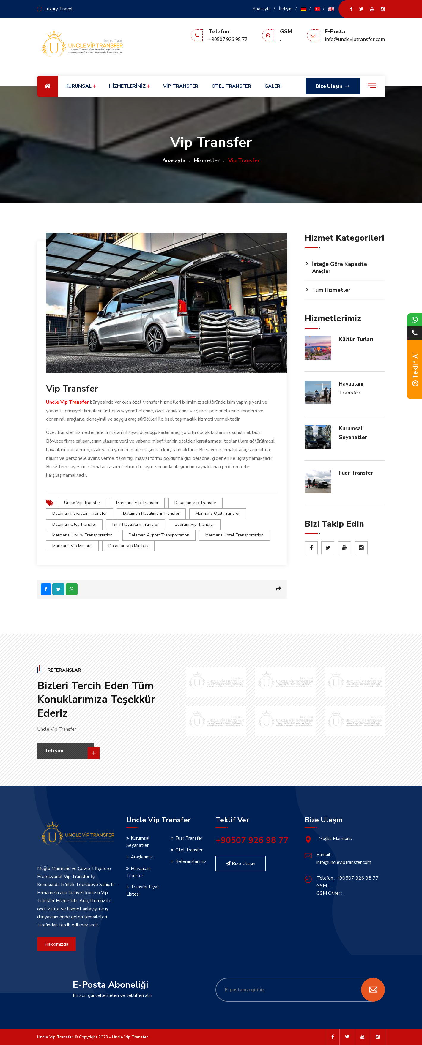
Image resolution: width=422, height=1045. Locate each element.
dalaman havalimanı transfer (151, 513)
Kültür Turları (356, 339)
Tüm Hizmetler (331, 289)
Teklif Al (415, 369)
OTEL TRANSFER (231, 86)
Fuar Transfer (356, 472)
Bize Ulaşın (240, 862)
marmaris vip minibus (72, 545)
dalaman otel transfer (74, 524)
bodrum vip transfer (194, 524)
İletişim (285, 9)
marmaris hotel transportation (234, 535)
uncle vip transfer (82, 503)
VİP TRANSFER (180, 86)
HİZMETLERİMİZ (129, 86)
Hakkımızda (56, 943)
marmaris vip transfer (137, 503)
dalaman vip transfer (195, 503)
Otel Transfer (189, 849)
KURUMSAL (80, 86)
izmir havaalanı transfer (135, 524)
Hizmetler (207, 160)
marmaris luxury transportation (82, 535)
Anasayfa (262, 9)
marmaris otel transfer (218, 513)
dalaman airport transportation (159, 535)
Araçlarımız (142, 856)
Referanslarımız (190, 861)
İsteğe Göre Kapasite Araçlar (339, 268)
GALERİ (273, 86)
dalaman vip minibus (128, 545)
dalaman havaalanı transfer (79, 513)
